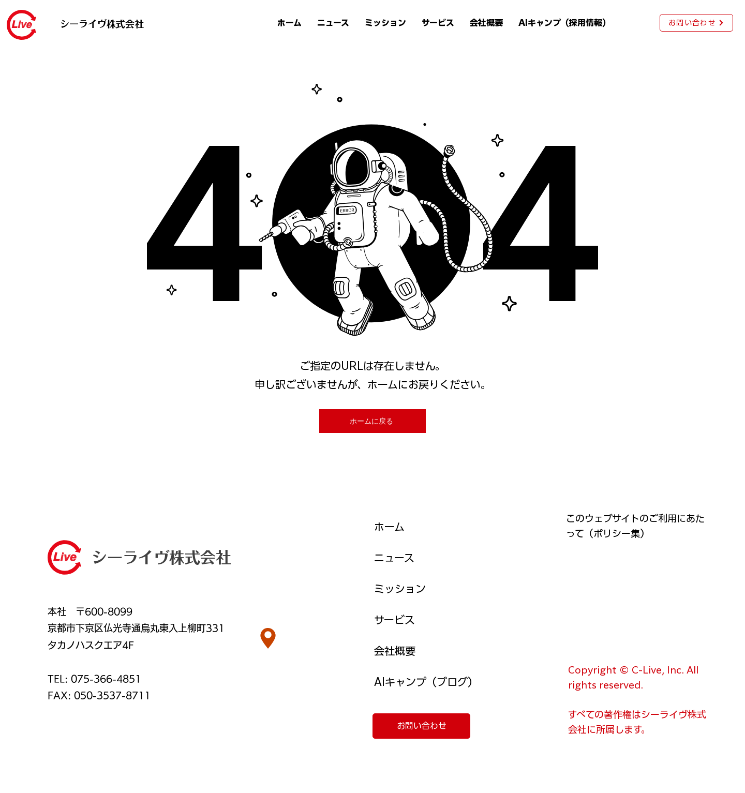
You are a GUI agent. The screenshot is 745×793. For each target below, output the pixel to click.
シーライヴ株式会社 (161, 557)
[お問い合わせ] (696, 23)
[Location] (268, 638)
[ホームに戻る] (372, 421)
